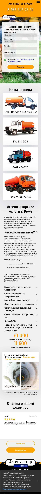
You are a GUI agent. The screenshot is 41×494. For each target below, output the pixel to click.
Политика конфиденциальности (14, 489)
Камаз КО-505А (20, 196)
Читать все (20, 444)
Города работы (8, 493)
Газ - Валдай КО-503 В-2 (20, 111)
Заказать (20, 67)
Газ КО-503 (20, 141)
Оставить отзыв (20, 450)
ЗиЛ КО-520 (20, 167)
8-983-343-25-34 (20, 10)
